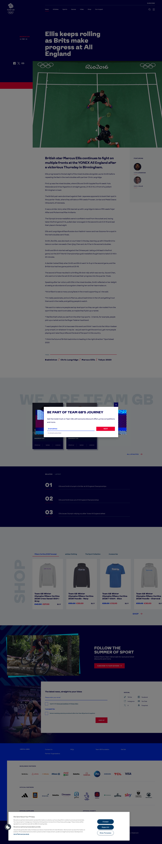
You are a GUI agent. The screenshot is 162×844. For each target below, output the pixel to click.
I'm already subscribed (54, 433)
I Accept (105, 821)
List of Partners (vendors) (21, 834)
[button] (8, 827)
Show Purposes (105, 833)
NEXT (106, 429)
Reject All (105, 827)
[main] (69, 826)
